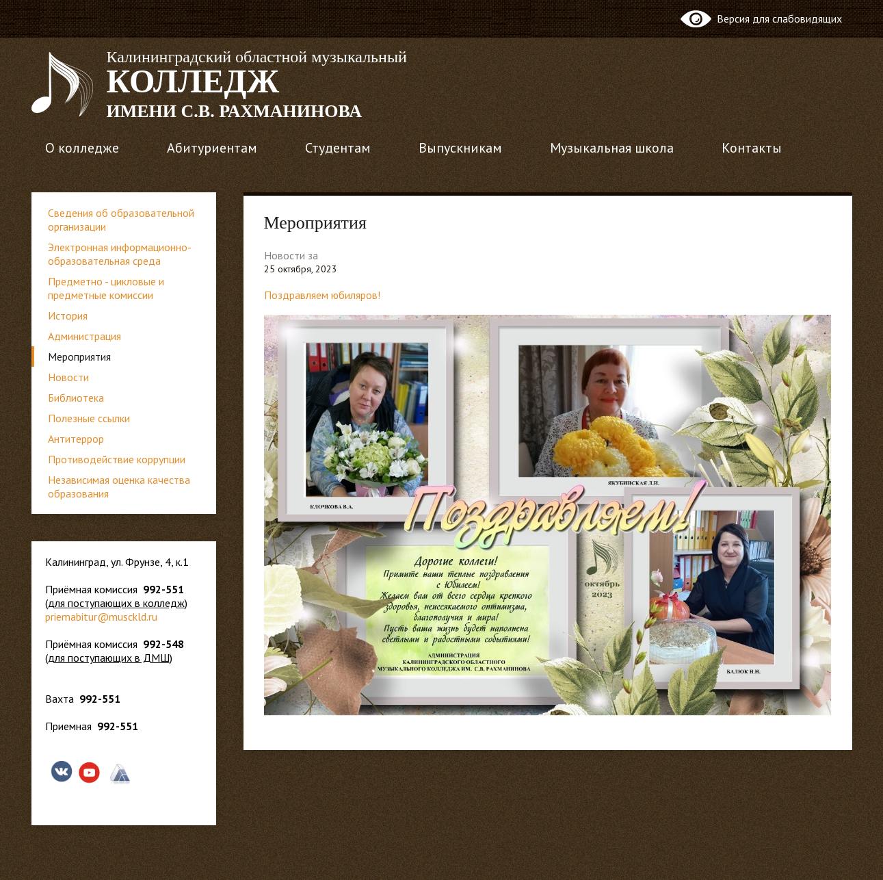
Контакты (752, 148)
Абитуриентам (212, 148)
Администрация (84, 336)
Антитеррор (76, 438)
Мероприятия (79, 356)
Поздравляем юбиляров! (322, 295)
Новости (68, 377)
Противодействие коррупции (116, 459)
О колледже (82, 148)
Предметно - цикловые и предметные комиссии (106, 288)
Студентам (338, 148)
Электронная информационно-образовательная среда (120, 254)
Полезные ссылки (89, 418)
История (68, 315)
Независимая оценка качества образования (119, 486)
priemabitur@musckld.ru (101, 616)
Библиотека (76, 397)
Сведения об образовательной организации (121, 219)
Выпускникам (460, 148)
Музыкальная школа (612, 148)
